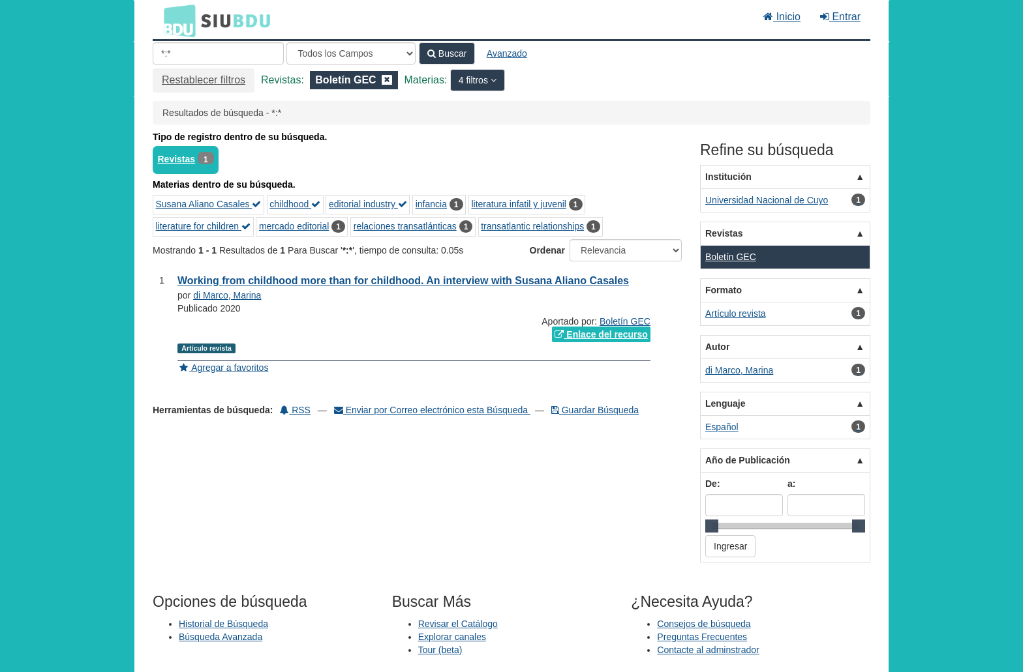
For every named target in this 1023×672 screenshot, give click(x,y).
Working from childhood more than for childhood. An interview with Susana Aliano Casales (403, 280)
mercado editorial (294, 226)
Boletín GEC (625, 321)
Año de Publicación (747, 460)
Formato (723, 290)
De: (712, 483)
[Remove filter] (387, 79)
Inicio (782, 16)
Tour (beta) (440, 650)
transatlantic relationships (532, 226)
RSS (295, 410)
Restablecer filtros (203, 79)
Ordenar (547, 250)
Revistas (177, 159)
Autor (717, 347)
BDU (176, 20)
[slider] (711, 526)
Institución (728, 176)
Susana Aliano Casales (209, 204)
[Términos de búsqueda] (218, 53)
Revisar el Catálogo (458, 624)
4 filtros (475, 80)
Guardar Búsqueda (595, 410)
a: (791, 483)
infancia (431, 204)
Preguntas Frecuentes (702, 637)
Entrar (840, 16)
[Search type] (351, 53)
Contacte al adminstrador (708, 650)
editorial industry (368, 204)
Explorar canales (452, 637)
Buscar (446, 53)
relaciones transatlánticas (405, 226)
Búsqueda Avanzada (220, 637)
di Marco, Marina (227, 295)
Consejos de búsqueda (703, 624)
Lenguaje (725, 403)
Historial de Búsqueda (223, 624)
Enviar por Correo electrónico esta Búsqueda (432, 410)
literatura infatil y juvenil (518, 204)
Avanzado (507, 53)
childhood (294, 204)
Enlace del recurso (601, 334)
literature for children (203, 226)
